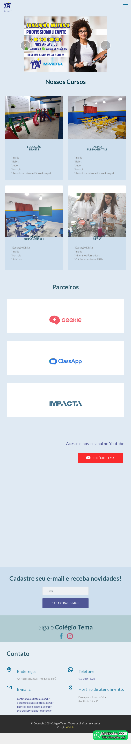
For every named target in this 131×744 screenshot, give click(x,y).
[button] (25, 45)
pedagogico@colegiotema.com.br (35, 711)
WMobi (70, 731)
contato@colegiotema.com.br (33, 707)
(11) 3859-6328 (87, 681)
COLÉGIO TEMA (100, 463)
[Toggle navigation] (125, 5)
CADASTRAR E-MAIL (65, 607)
